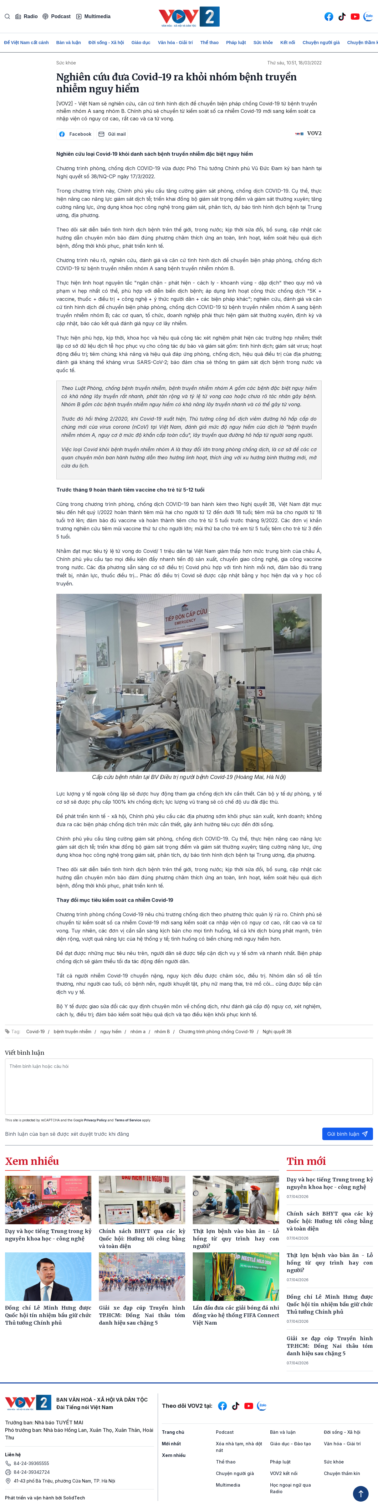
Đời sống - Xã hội (106, 42)
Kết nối (287, 42)
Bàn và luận (68, 42)
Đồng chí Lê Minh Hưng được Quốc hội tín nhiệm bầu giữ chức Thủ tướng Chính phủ (330, 1304)
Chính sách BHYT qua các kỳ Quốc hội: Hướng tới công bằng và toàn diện (330, 1221)
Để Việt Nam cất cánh (26, 42)
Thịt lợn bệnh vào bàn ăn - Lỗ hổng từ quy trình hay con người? (330, 1262)
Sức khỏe (263, 42)
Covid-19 (35, 1031)
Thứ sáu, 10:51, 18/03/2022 (294, 62)
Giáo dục (140, 42)
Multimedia (93, 16)
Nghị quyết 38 (277, 1031)
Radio (26, 16)
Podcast (56, 16)
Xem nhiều (174, 1455)
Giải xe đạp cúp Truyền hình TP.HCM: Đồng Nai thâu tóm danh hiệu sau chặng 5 (330, 1346)
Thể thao (209, 42)
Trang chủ (173, 1432)
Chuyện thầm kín (342, 1473)
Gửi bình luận (347, 1134)
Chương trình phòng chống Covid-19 (216, 1031)
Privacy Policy (95, 1120)
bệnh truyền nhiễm (72, 1031)
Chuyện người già (321, 42)
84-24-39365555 (31, 1463)
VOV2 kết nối (284, 1473)
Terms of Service (128, 1120)
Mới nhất (171, 1443)
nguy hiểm (110, 1031)
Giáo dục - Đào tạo (290, 1443)
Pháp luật (236, 42)
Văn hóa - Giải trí (175, 42)
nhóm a (138, 1031)
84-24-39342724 (32, 1472)
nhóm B (162, 1031)
